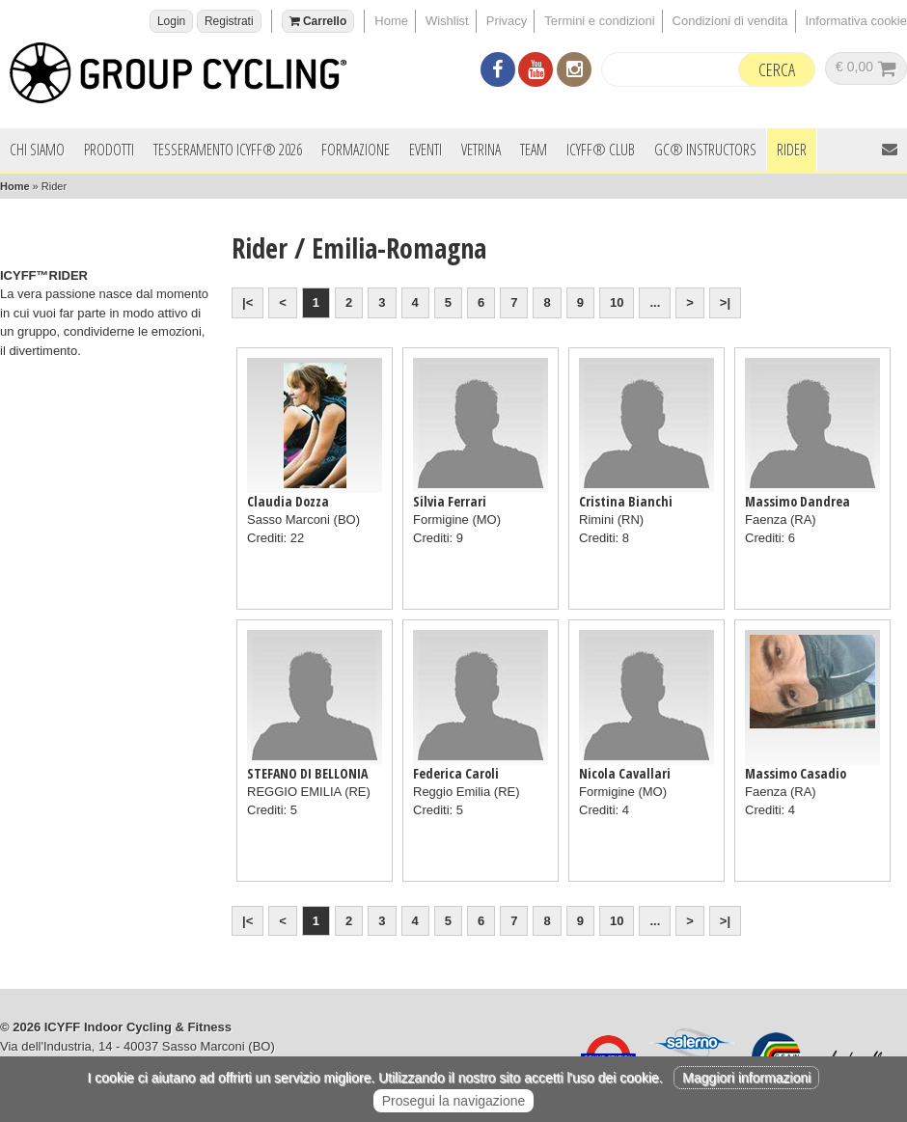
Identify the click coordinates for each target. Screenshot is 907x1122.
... (654, 302)
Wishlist (447, 21)
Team (533, 149)
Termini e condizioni (599, 21)
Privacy (507, 21)
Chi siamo (37, 149)
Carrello (318, 21)
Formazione (355, 149)
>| (725, 302)
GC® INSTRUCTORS (705, 149)
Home (391, 21)
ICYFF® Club (600, 149)
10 (616, 302)
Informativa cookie (857, 21)
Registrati (229, 21)
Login (171, 21)
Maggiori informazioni (746, 1077)
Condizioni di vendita (730, 21)
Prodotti (109, 149)
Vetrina (481, 149)
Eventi (425, 149)
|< (247, 302)
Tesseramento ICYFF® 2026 (227, 149)
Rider (792, 149)
